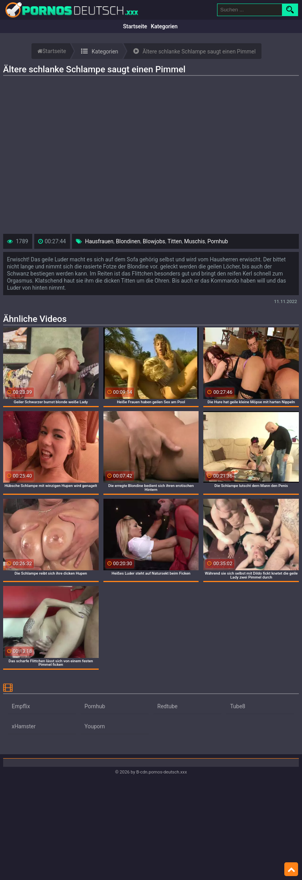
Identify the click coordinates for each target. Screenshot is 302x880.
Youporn (95, 726)
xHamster (24, 726)
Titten (175, 241)
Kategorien (164, 26)
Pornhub (217, 241)
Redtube (167, 706)
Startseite (135, 26)
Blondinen (128, 241)
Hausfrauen (99, 241)
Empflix (21, 706)
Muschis (194, 241)
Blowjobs (154, 241)
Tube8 (237, 706)
